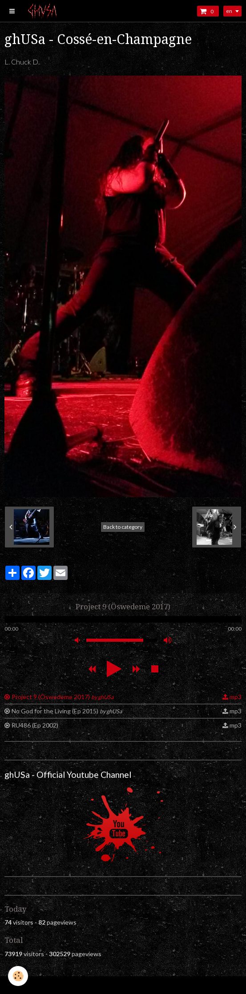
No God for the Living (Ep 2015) (67, 711)
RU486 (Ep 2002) (35, 725)
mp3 (236, 696)
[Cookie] (18, 976)
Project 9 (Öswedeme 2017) (62, 696)
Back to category (122, 526)
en (229, 11)
